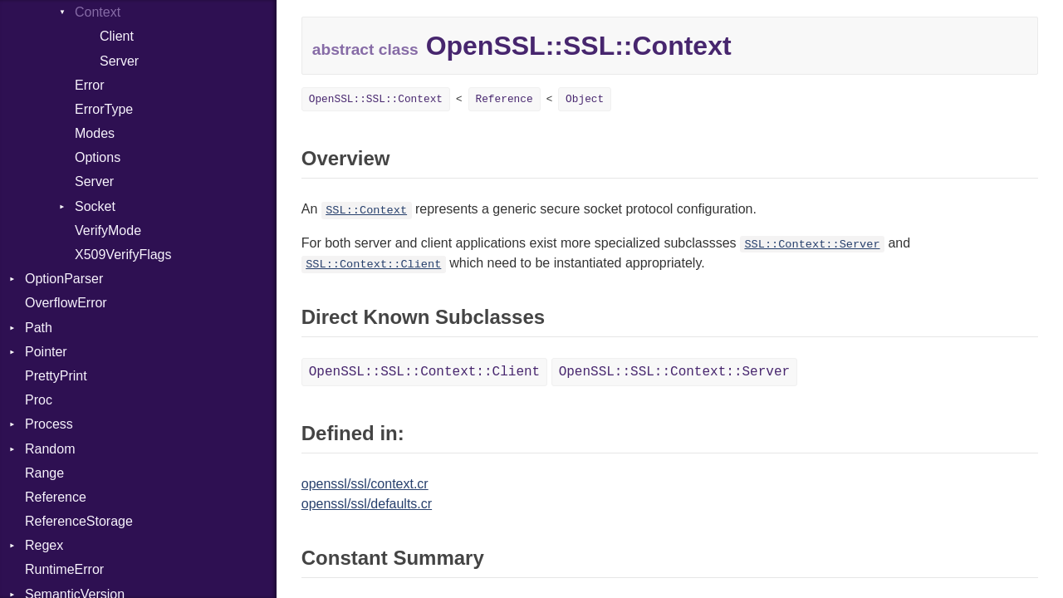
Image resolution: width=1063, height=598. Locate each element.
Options (97, 157)
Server (119, 61)
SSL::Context (366, 210)
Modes (95, 133)
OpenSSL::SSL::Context (376, 99)
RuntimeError (64, 569)
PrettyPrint (56, 376)
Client (117, 36)
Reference (55, 497)
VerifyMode (108, 230)
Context (97, 12)
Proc (38, 400)
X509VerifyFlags (123, 255)
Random (50, 449)
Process (49, 424)
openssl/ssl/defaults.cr (366, 504)
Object (585, 99)
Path (38, 328)
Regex (44, 545)
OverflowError (66, 303)
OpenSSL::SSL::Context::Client (424, 372)
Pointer (46, 352)
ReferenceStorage (79, 521)
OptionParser (64, 279)
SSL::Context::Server (811, 244)
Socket (95, 206)
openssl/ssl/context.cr (365, 484)
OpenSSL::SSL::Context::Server (674, 372)
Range (44, 473)
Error (90, 85)
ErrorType (104, 109)
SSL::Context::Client (373, 264)
